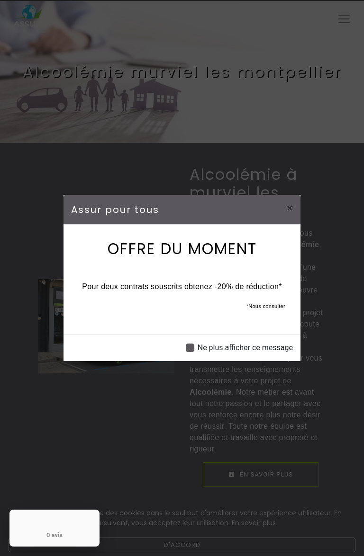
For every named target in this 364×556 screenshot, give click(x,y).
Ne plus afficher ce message (245, 347)
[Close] (289, 208)
